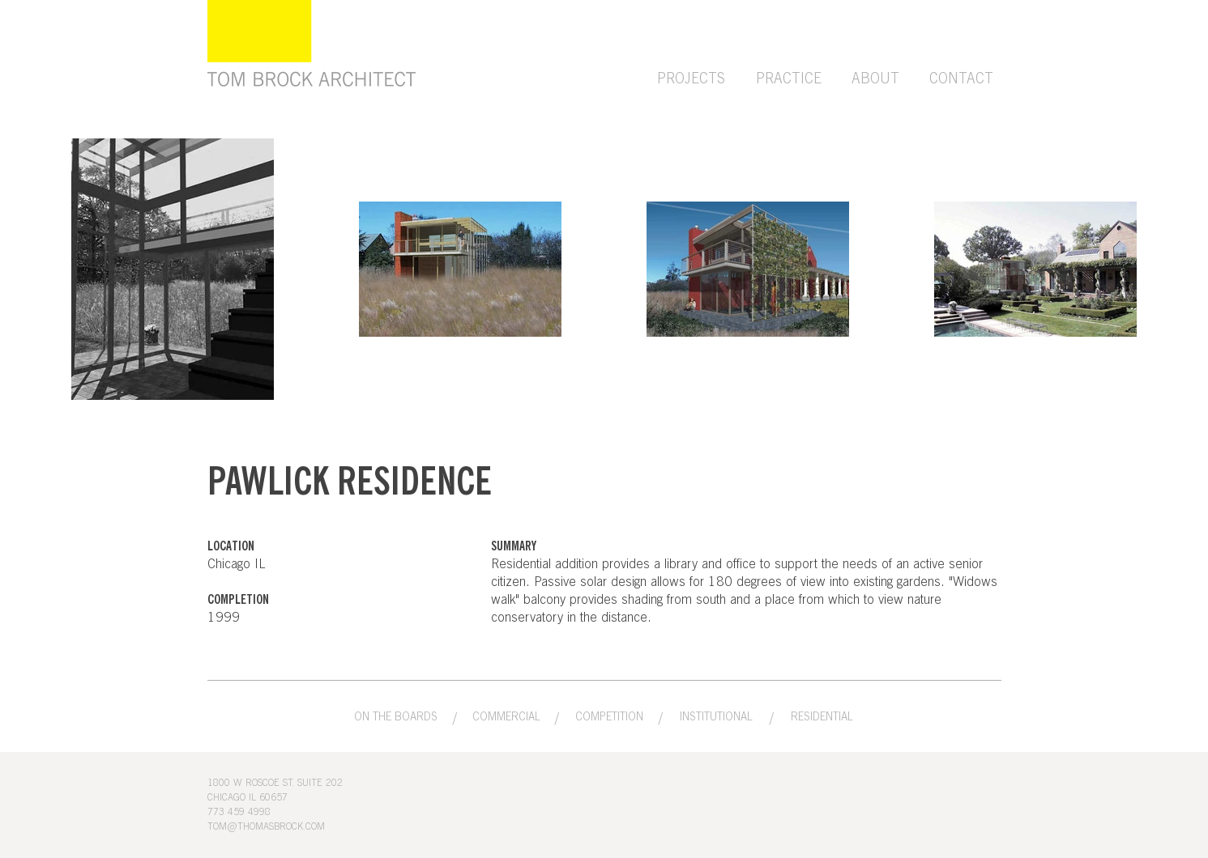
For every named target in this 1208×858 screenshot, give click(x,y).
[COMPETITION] (609, 717)
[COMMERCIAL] (506, 717)
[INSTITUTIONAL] (716, 717)
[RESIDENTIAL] (822, 717)
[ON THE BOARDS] (396, 717)
